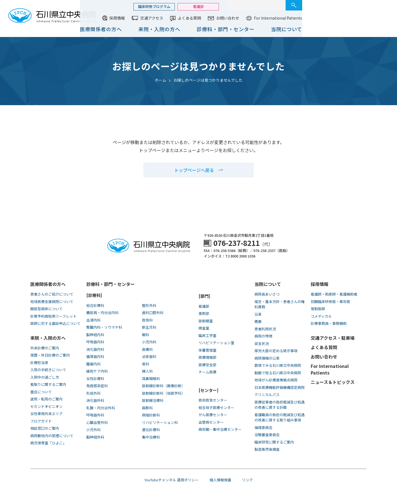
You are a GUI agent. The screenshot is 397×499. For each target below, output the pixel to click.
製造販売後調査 (267, 449)
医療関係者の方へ (187, 29)
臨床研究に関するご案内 (274, 442)
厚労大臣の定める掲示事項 (275, 350)
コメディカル (321, 316)
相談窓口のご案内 (44, 428)
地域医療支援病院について (51, 301)
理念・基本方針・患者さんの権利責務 (279, 304)
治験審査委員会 (267, 434)
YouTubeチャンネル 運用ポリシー (171, 479)
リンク (247, 479)
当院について (373, 29)
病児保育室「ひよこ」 (48, 442)
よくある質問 (276, 18)
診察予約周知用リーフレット (53, 316)
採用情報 (203, 18)
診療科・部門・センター (312, 29)
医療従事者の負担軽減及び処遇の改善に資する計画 (279, 404)
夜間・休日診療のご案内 (50, 355)
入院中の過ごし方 (44, 377)
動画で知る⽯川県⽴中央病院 (277, 372)
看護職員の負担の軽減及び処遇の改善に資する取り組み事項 (279, 417)
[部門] (204, 296)
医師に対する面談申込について (55, 323)
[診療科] (94, 295)
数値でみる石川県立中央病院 (277, 365)
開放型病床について (46, 308)
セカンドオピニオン (46, 406)
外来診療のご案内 (44, 348)
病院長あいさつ (267, 294)
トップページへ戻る (194, 170)
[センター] (208, 390)
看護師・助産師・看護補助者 (334, 294)
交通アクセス (238, 18)
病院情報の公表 (267, 358)
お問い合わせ (314, 18)
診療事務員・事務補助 (329, 323)
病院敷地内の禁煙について (51, 435)
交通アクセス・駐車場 (333, 338)
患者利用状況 (265, 328)
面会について (41, 391)
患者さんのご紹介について (51, 294)
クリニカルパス (267, 394)
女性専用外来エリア (46, 413)
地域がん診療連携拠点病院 (275, 380)
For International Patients (364, 18)
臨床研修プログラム (241, 6)
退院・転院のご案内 (46, 399)
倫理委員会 (263, 427)
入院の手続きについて (48, 369)
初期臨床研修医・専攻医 (330, 301)
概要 (258, 321)
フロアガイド (41, 421)
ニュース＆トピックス (333, 382)
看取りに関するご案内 (48, 384)
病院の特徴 (263, 336)
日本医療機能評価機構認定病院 (279, 387)
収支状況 (261, 343)
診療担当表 (39, 362)
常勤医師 (318, 308)
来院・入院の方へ (246, 29)
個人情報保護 (220, 479)
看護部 (285, 6)
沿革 (258, 314)
